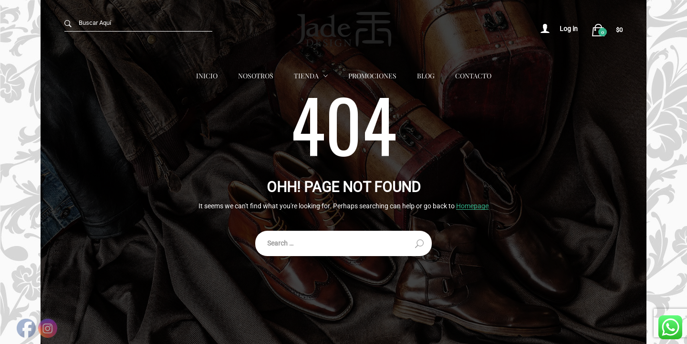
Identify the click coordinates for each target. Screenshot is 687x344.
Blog (426, 75)
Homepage (472, 206)
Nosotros (255, 75)
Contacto (473, 75)
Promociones (372, 75)
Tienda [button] (306, 75)
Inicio (207, 75)
